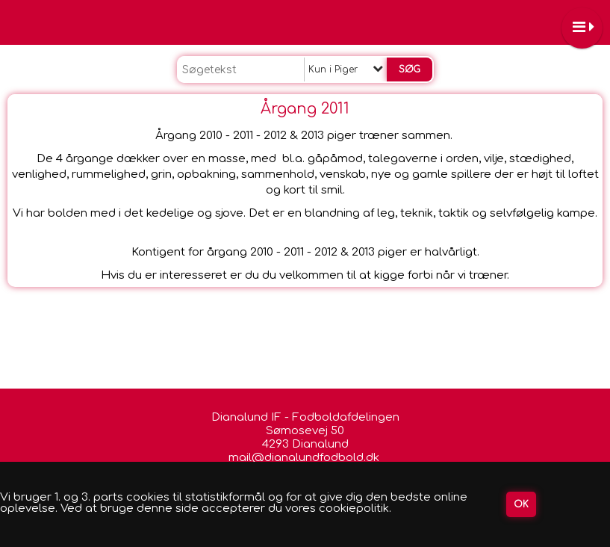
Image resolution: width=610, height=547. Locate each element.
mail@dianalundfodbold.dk (305, 457)
